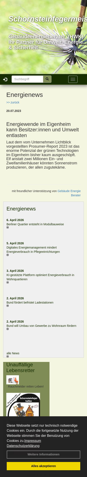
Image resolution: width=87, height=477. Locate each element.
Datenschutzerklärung (23, 446)
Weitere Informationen (44, 454)
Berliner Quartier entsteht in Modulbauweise (35, 224)
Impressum (32, 441)
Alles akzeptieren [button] (43, 466)
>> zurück (12, 102)
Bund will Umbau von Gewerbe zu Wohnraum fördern (41, 325)
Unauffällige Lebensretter (20, 367)
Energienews (21, 209)
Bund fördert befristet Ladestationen (30, 302)
